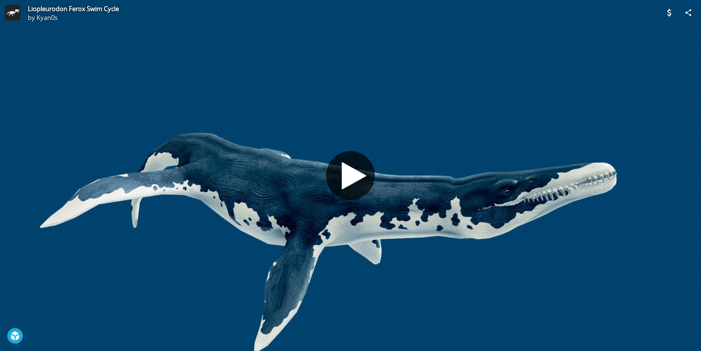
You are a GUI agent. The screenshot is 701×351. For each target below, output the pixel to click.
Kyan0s (47, 17)
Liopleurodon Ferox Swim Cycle (73, 8)
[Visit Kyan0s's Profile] (12, 12)
